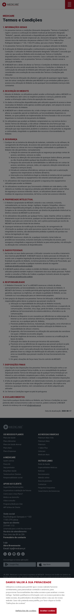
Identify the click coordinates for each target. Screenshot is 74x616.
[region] (37, 597)
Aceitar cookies (47, 611)
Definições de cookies (26, 611)
